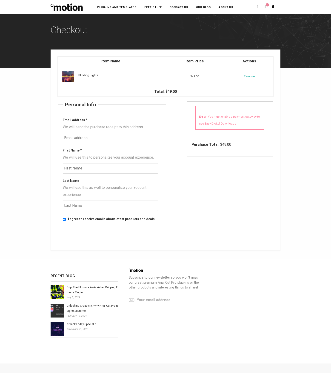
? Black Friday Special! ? (81, 324)
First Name (72, 150)
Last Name (71, 181)
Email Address (75, 120)
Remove (249, 76)
